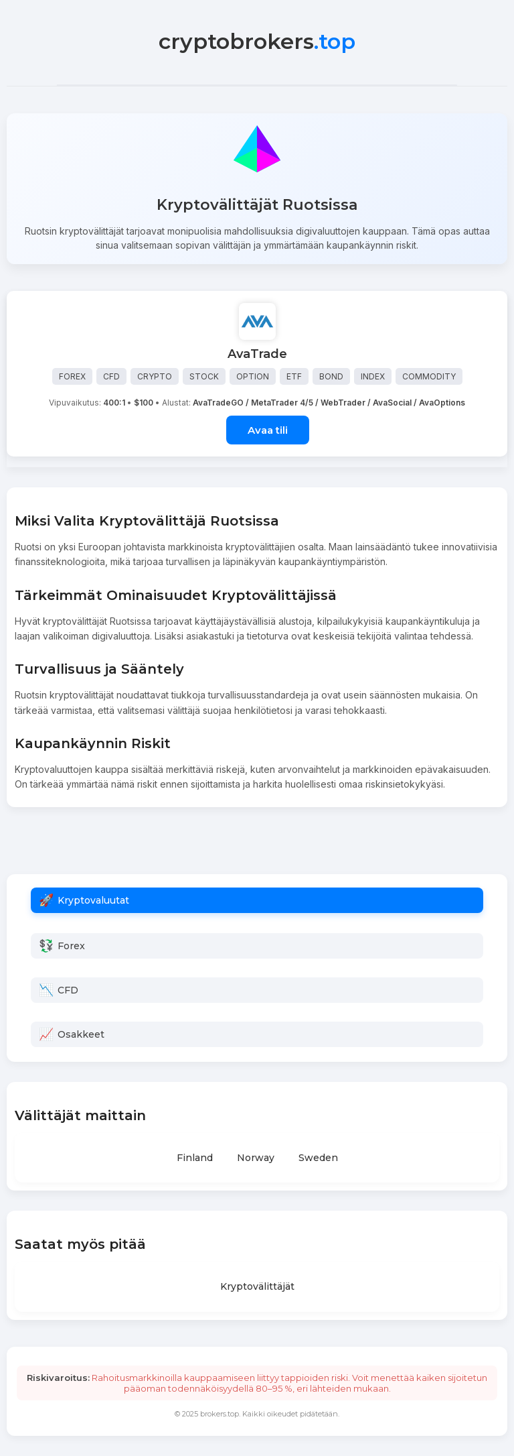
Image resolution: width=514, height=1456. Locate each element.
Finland (195, 1158)
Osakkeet (81, 1034)
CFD (68, 990)
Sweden (318, 1158)
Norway (255, 1158)
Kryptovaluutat (93, 900)
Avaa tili (268, 430)
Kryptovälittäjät (257, 1286)
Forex (71, 946)
